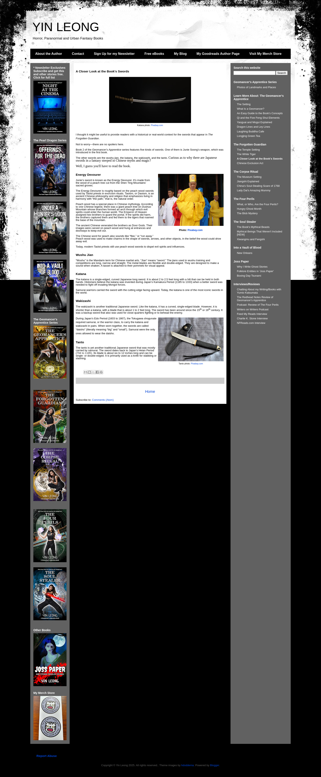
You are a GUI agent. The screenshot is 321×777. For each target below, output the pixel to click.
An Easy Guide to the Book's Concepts (260, 113)
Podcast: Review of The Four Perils (258, 304)
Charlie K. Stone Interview (252, 318)
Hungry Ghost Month (249, 208)
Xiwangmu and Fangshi (251, 239)
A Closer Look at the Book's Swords (260, 158)
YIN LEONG (65, 27)
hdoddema (187, 765)
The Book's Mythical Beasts (253, 227)
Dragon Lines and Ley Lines (253, 126)
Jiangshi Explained (248, 181)
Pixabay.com (157, 125)
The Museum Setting (249, 176)
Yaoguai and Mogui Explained (254, 122)
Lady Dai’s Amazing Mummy (253, 190)
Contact (78, 53)
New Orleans (244, 252)
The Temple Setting (248, 149)
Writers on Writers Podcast (252, 309)
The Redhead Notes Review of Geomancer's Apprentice (255, 299)
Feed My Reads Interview (252, 313)
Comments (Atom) (103, 399)
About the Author (48, 53)
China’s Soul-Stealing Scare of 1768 (258, 185)
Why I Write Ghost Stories (252, 266)
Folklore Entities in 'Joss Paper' (255, 271)
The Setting (244, 104)
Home (150, 392)
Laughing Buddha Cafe (250, 131)
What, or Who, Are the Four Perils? (257, 204)
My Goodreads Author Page (218, 53)
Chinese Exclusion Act (250, 163)
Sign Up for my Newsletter (114, 53)
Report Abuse (46, 756)
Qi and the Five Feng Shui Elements (258, 117)
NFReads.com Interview (251, 322)
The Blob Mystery (247, 213)
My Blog (180, 53)
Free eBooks (154, 53)
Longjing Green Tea (248, 135)
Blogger (214, 765)
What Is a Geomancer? (250, 108)
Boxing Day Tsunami (249, 275)
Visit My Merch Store (265, 53)
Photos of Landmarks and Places (256, 87)
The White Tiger (246, 154)
